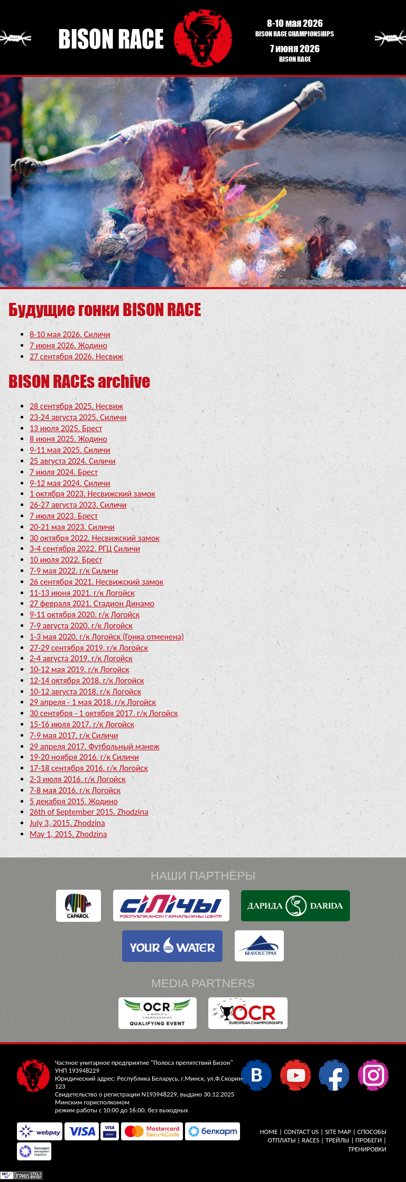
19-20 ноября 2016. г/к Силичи (84, 757)
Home (269, 1132)
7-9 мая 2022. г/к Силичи (74, 571)
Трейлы (337, 1140)
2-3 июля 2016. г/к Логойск (78, 779)
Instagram (373, 1074)
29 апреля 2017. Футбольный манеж (95, 746)
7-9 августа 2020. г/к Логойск (81, 626)
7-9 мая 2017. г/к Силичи (74, 735)
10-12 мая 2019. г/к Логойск (79, 669)
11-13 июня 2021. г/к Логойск (82, 593)
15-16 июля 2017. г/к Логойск (82, 724)
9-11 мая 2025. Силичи (70, 450)
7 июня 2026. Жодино (68, 345)
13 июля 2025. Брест (66, 428)
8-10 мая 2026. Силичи (70, 334)
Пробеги (368, 1140)
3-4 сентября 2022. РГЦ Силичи (85, 549)
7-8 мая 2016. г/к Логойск (75, 790)
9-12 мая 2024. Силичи (70, 483)
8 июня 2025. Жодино (68, 439)
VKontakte (256, 1074)
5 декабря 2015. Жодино (74, 801)
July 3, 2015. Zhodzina (67, 823)
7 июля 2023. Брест (64, 516)
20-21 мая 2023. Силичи (72, 527)
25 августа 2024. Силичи (72, 461)
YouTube (295, 1074)
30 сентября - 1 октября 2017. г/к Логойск (104, 713)
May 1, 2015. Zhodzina (68, 834)
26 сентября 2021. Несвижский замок (96, 582)
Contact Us (301, 1132)
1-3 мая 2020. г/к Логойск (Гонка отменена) (107, 637)
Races (310, 1140)
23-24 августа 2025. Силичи (78, 417)
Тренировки (367, 1149)
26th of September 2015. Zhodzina (89, 812)
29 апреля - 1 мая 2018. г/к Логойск (93, 702)
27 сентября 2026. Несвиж (76, 356)
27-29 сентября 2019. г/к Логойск (89, 648)
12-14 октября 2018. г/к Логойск (87, 680)
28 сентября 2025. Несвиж (76, 406)
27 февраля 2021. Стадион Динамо (92, 603)
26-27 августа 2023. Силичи (78, 505)
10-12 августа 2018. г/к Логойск (85, 692)
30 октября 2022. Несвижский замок (95, 538)
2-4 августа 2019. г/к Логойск (81, 658)
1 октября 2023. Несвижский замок (92, 494)
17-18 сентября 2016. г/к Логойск (89, 768)
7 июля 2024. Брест (64, 472)
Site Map (338, 1132)
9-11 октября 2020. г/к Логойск (85, 614)
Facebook (334, 1074)
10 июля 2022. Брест (66, 560)
